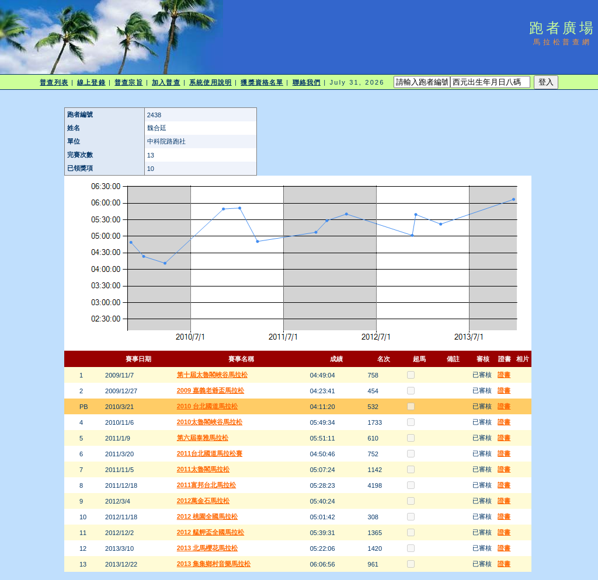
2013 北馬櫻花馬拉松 (207, 547)
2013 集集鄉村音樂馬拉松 (214, 563)
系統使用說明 (210, 82)
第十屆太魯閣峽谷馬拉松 (212, 374)
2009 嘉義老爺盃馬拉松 (211, 390)
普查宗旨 (128, 82)
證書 (504, 374)
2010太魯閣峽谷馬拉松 (209, 421)
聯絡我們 (307, 82)
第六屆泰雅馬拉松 (202, 437)
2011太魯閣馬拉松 (203, 469)
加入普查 (166, 82)
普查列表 (54, 82)
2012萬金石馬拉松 (203, 500)
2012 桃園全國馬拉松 (207, 516)
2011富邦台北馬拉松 (206, 484)
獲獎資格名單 (262, 82)
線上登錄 (91, 82)
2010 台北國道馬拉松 (207, 406)
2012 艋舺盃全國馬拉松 (211, 532)
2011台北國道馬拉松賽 (209, 453)
